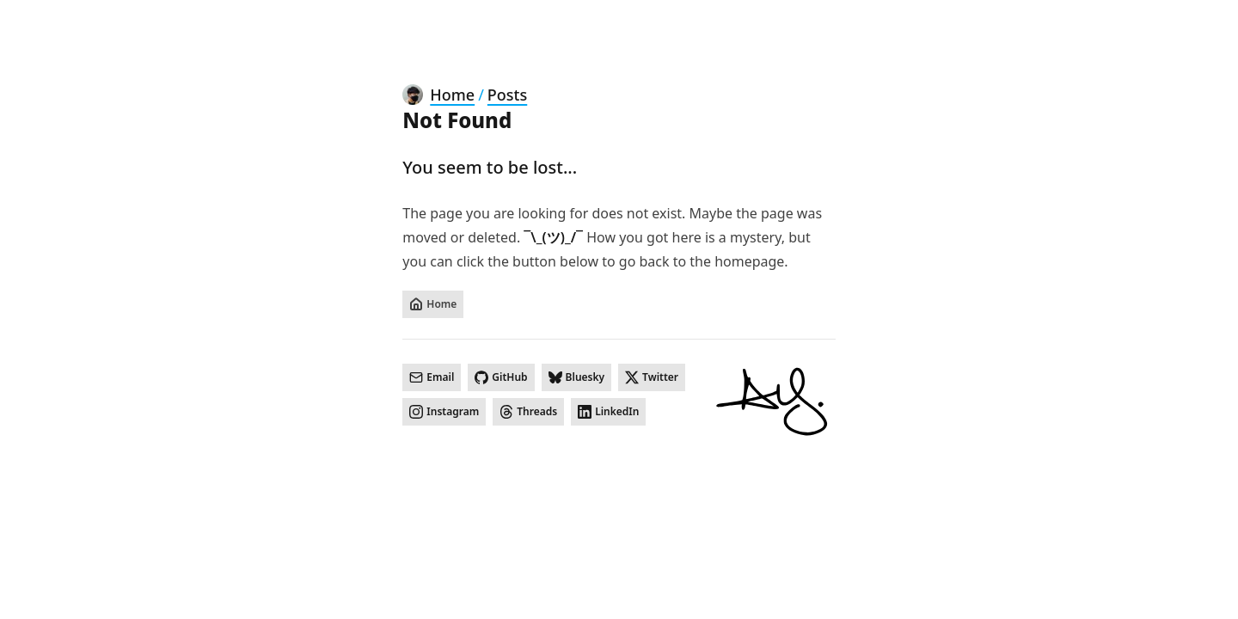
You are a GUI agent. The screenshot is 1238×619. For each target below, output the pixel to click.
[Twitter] (651, 377)
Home (452, 94)
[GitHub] (501, 377)
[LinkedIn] (608, 412)
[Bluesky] (577, 377)
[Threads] (528, 412)
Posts (507, 94)
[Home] (432, 304)
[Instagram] (444, 412)
